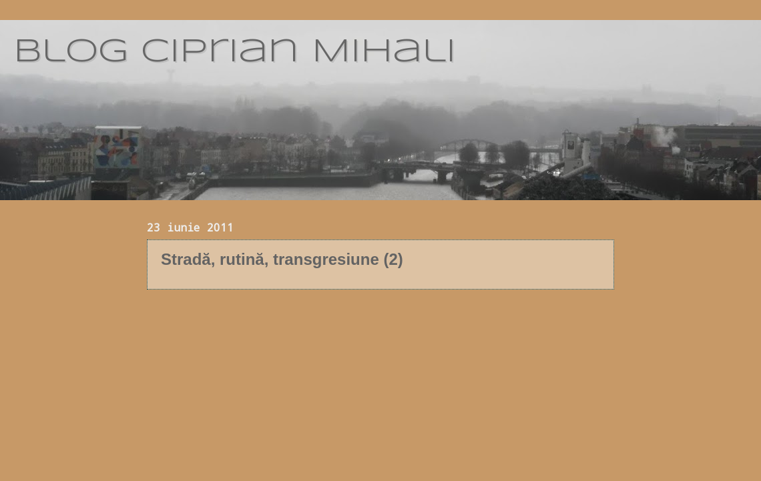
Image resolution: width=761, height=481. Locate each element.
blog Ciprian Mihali (234, 52)
